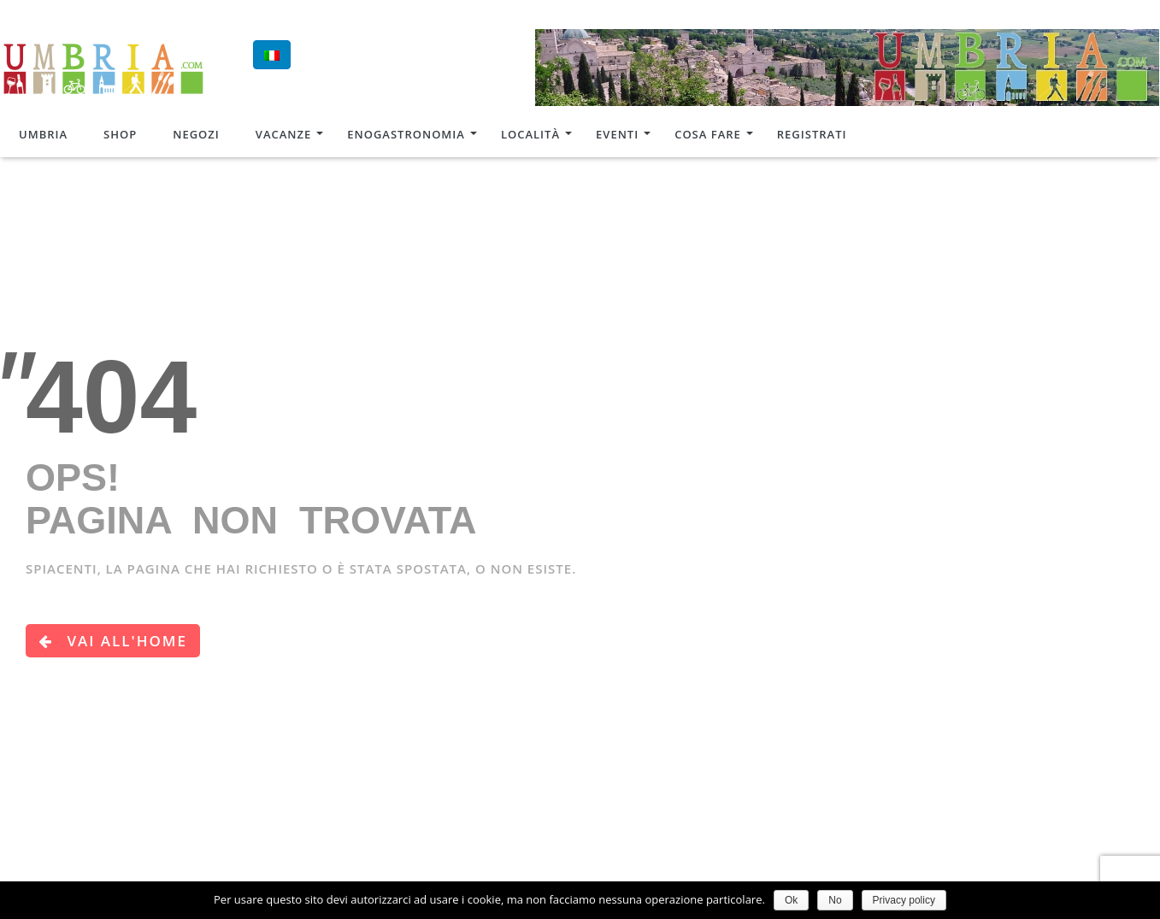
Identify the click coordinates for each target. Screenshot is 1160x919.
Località (530, 134)
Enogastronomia (406, 134)
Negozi (196, 134)
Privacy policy (904, 900)
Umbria (43, 134)
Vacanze (283, 134)
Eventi (617, 134)
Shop (120, 134)
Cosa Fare (707, 134)
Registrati (812, 134)
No (834, 900)
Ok (791, 900)
